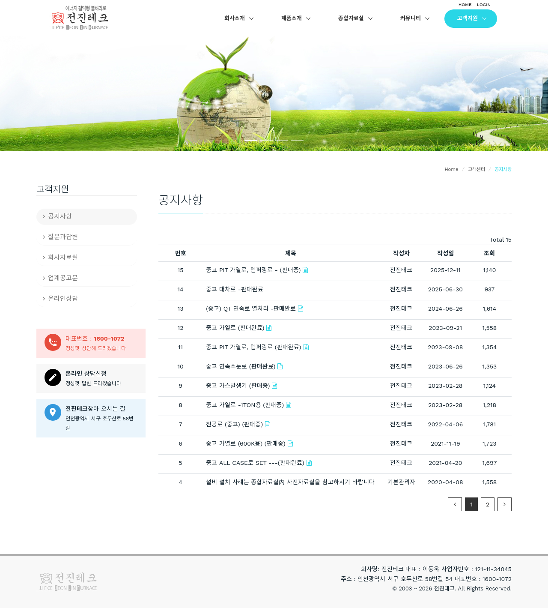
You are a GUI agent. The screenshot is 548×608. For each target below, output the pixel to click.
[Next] (504, 504)
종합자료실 (351, 18)
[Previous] (455, 504)
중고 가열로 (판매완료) (235, 327)
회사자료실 (60, 257)
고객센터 (476, 169)
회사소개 (234, 18)
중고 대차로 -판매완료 (234, 289)
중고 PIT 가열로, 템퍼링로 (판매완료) (253, 347)
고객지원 (467, 18)
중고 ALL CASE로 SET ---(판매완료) (255, 462)
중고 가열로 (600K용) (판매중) (246, 443)
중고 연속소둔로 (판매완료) (240, 366)
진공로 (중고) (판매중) (234, 424)
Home (451, 169)
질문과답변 (60, 237)
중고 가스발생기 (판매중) (238, 385)
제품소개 (291, 18)
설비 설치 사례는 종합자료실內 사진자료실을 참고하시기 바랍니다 (290, 482)
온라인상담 (60, 299)
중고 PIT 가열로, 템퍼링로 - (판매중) (253, 270)
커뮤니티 (410, 18)
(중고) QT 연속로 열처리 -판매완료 (251, 308)
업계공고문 (60, 278)
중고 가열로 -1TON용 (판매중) (245, 404)
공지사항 (57, 216)
